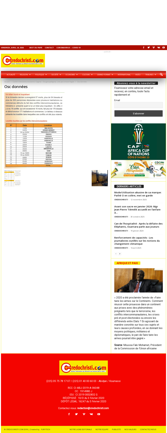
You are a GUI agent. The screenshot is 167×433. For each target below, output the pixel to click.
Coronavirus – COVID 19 (68, 47)
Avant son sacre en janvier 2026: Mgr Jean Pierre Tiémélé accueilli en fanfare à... (137, 209)
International (124, 74)
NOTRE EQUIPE (102, 429)
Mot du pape (35, 47)
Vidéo (137, 74)
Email (117, 100)
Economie (72, 74)
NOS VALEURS (130, 429)
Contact (49, 47)
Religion (25, 74)
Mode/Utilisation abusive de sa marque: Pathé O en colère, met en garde (138, 194)
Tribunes (150, 74)
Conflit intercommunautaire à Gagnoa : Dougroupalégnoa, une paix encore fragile (43, 82)
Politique (41, 74)
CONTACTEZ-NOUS (148, 429)
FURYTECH (45, 429)
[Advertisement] (83, 22)
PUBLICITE (116, 429)
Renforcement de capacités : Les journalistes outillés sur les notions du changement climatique (137, 240)
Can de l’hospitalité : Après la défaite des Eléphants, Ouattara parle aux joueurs (138, 225)
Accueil (7, 82)
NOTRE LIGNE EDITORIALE (81, 429)
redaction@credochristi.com (93, 408)
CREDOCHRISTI (121, 199)
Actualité (11, 74)
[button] (161, 74)
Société (56, 74)
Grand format (105, 74)
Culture (87, 74)
